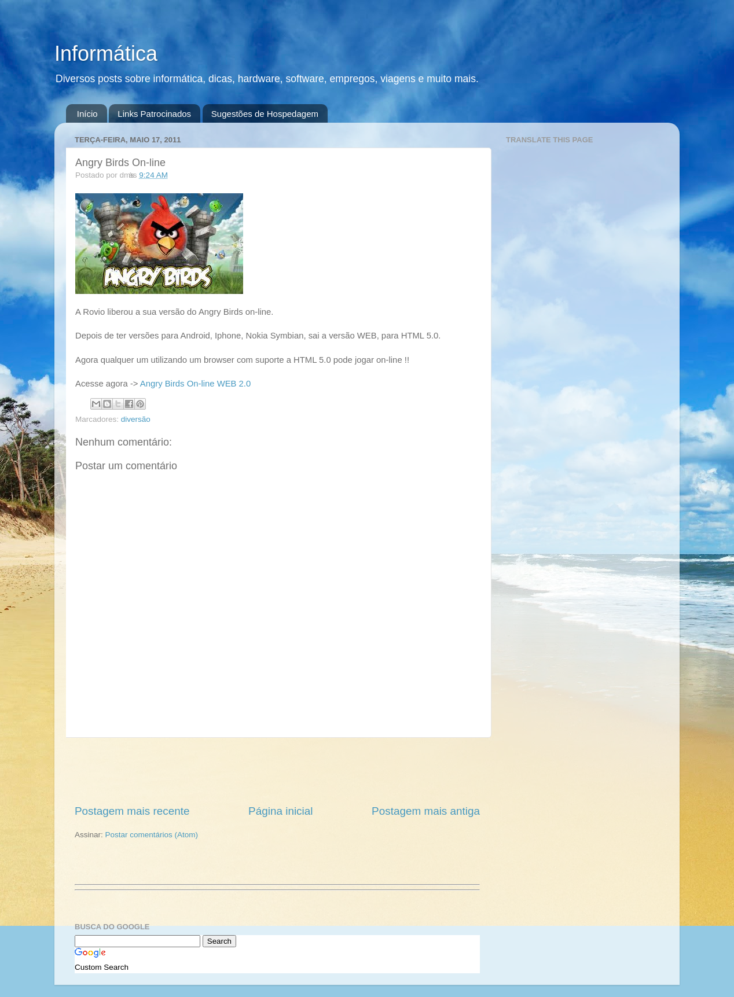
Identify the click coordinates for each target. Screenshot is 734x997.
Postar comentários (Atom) (152, 834)
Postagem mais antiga (426, 811)
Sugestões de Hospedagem (264, 114)
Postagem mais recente (132, 811)
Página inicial (280, 811)
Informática (105, 53)
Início (87, 114)
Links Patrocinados (154, 114)
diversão (136, 419)
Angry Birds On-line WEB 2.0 (195, 383)
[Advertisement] (277, 770)
